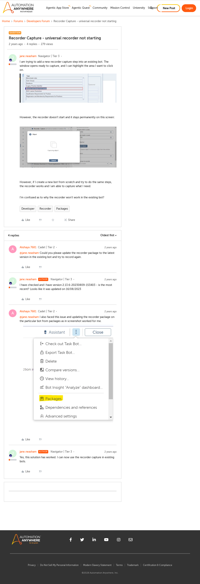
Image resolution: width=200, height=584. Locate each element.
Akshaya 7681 (28, 247)
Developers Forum (38, 21)
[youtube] (106, 540)
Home (6, 21)
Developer (27, 208)
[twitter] (82, 540)
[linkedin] (94, 540)
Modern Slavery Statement (97, 565)
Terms (119, 565)
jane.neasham (28, 56)
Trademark (133, 565)
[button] (168, 8)
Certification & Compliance (157, 565)
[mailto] (130, 540)
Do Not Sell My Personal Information (59, 565)
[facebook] (70, 540)
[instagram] (118, 540)
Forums (18, 21)
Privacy (32, 565)
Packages (62, 208)
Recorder (45, 208)
